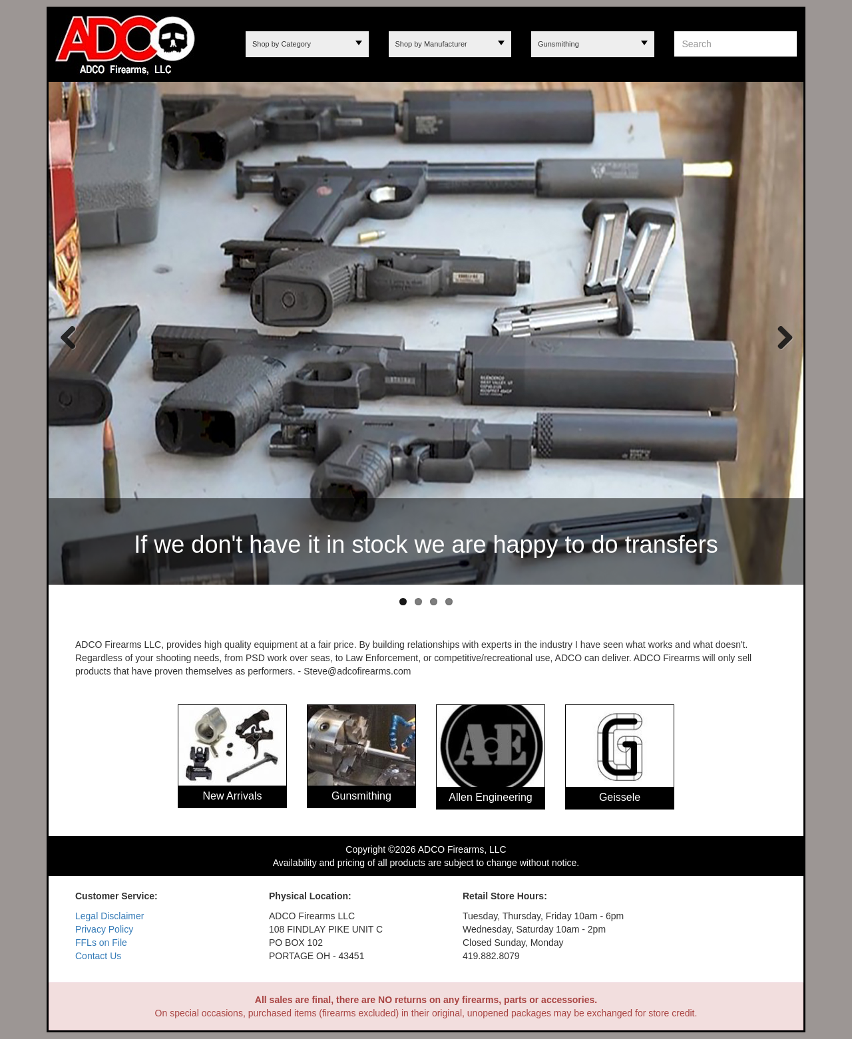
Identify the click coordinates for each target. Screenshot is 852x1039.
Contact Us (98, 956)
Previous (68, 336)
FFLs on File (101, 942)
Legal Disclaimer (109, 916)
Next (780, 336)
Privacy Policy (104, 929)
